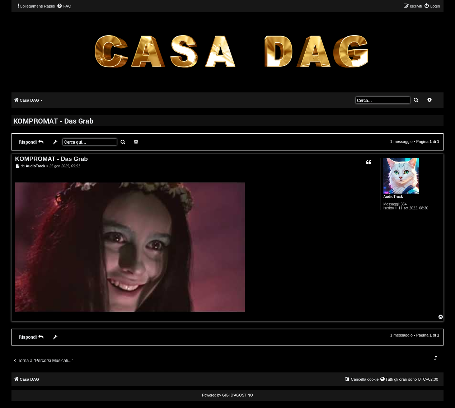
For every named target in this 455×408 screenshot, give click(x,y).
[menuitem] (64, 6)
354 (404, 204)
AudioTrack (393, 197)
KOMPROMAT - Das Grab (53, 120)
